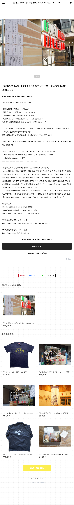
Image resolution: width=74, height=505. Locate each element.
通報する (69, 259)
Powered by (37, 482)
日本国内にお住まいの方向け (37, 253)
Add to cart (37, 246)
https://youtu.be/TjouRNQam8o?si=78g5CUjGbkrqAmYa (25, 223)
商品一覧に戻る (37, 468)
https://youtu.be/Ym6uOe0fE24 (15, 233)
